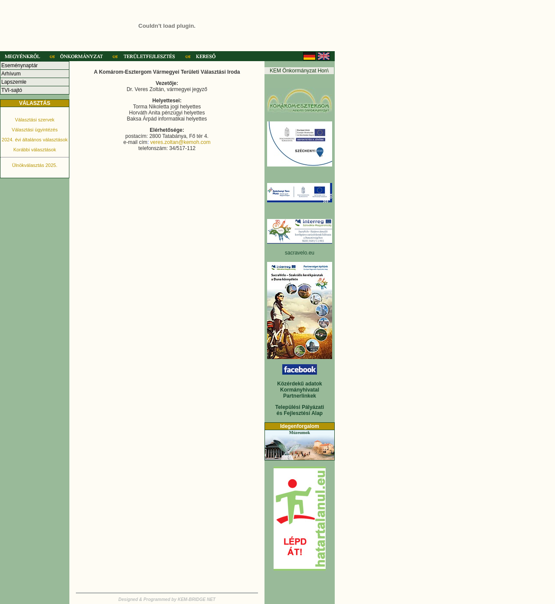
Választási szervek (34, 119)
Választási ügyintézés (35, 129)
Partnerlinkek (299, 396)
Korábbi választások (34, 149)
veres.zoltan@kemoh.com (180, 142)
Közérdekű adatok (299, 384)
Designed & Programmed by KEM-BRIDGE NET (166, 599)
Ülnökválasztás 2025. (35, 165)
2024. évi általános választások (35, 139)
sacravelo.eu (299, 253)
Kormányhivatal (299, 390)
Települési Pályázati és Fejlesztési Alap (299, 410)
